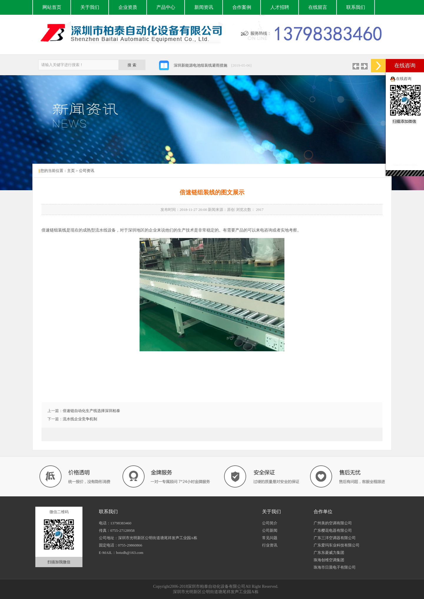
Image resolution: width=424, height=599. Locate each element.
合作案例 (241, 7)
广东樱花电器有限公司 (333, 530)
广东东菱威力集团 (329, 552)
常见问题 (269, 538)
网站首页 (51, 7)
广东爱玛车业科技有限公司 (337, 545)
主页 (71, 170)
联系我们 (355, 7)
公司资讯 (86, 170)
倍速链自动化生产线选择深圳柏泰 (91, 410)
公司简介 (269, 523)
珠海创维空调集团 (329, 560)
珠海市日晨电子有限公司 (335, 567)
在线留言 (317, 7)
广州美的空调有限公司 (333, 523)
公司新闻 (269, 530)
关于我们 (89, 7)
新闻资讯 (203, 7)
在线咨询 (403, 78)
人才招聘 (279, 7)
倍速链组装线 (54, 230)
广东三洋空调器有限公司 (335, 538)
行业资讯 (269, 545)
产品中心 (165, 7)
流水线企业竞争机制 (80, 419)
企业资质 (127, 7)
